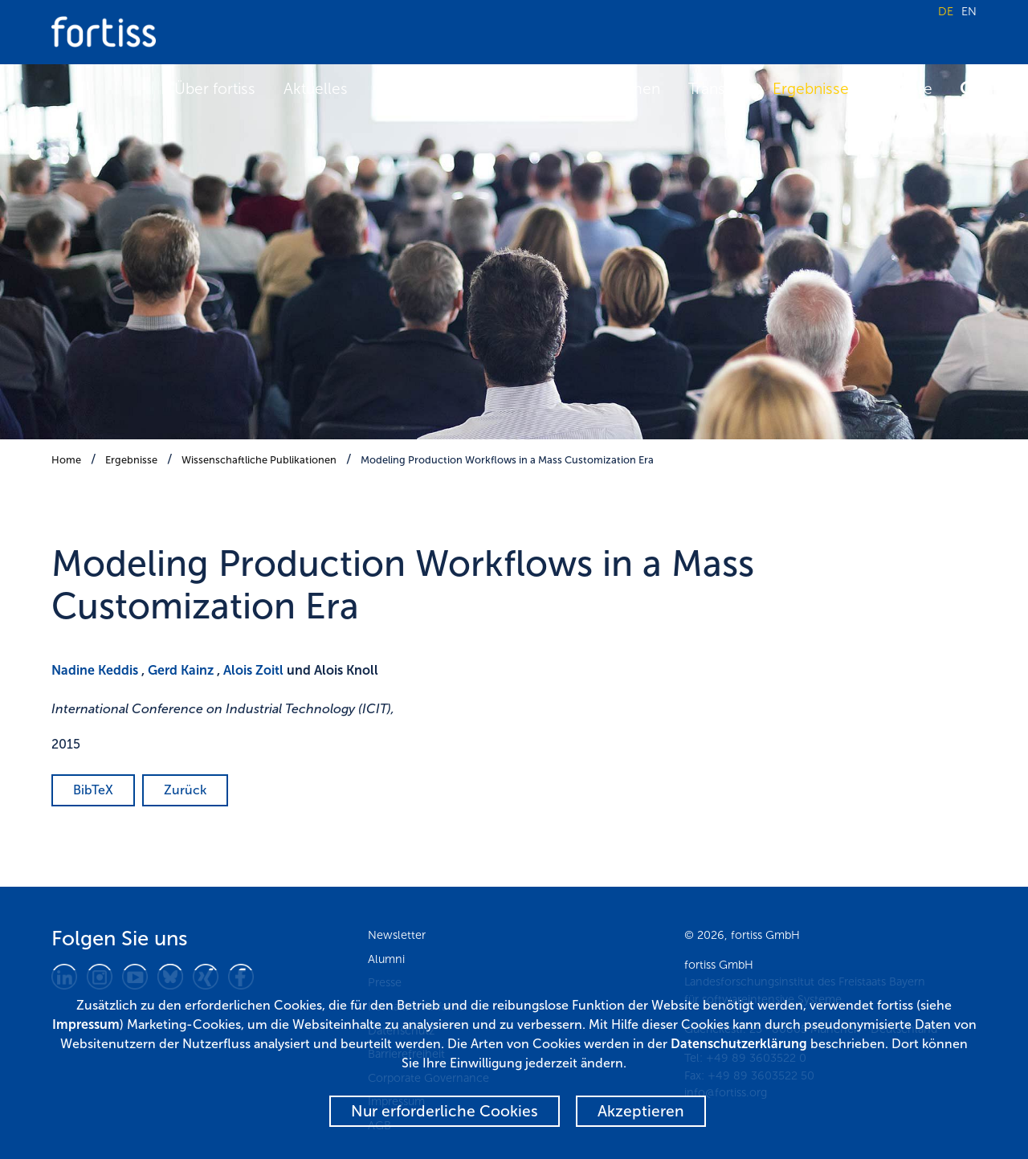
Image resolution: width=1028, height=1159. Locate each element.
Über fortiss (214, 89)
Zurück (185, 790)
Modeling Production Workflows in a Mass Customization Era (507, 460)
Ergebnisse (811, 89)
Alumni (386, 959)
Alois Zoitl (253, 670)
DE (945, 11)
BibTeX (93, 790)
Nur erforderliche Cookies (444, 1111)
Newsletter (397, 935)
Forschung (498, 89)
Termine (404, 89)
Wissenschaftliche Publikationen (259, 460)
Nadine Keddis (94, 670)
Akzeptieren (641, 1111)
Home (66, 460)
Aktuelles (316, 89)
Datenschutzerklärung (739, 1043)
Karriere (904, 89)
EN (969, 11)
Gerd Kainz (181, 670)
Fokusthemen (612, 89)
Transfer (716, 89)
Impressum (86, 1024)
